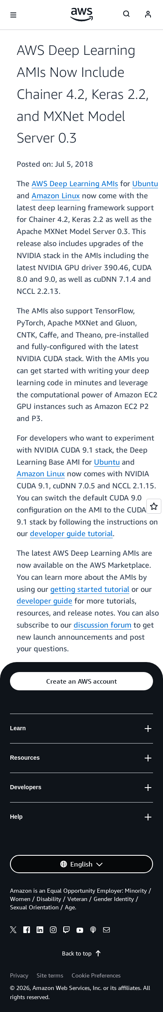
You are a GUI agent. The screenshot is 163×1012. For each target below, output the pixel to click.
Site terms (50, 975)
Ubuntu (145, 183)
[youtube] (80, 931)
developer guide (44, 600)
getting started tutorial (89, 588)
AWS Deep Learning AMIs (75, 183)
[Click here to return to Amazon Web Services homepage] (81, 14)
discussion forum (102, 624)
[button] (81, 681)
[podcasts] (93, 931)
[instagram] (53, 931)
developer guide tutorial (71, 533)
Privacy (19, 975)
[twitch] (66, 931)
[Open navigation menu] (13, 15)
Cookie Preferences (96, 975)
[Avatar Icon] (148, 15)
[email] (106, 931)
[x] (13, 931)
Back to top (81, 953)
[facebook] (26, 931)
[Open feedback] (153, 506)
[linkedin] (40, 931)
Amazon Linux (56, 195)
